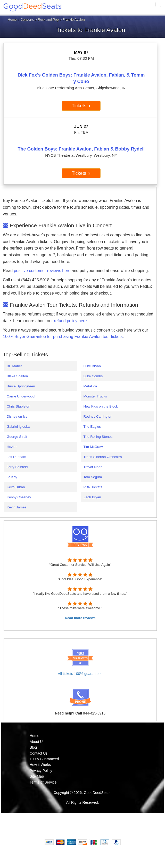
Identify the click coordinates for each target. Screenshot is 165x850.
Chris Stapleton (18, 406)
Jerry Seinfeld (17, 467)
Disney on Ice (17, 416)
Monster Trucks (95, 396)
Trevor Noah (93, 467)
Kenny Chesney (19, 497)
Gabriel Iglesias (18, 426)
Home (12, 19)
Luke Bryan (92, 366)
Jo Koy (12, 477)
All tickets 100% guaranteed (80, 674)
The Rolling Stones (98, 437)
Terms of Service (43, 782)
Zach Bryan (92, 497)
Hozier (12, 447)
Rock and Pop (48, 19)
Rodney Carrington (98, 416)
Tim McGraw (93, 447)
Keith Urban (16, 487)
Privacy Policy (41, 771)
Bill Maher (14, 366)
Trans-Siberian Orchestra (103, 457)
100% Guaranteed (44, 759)
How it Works (40, 765)
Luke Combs (93, 376)
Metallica (90, 386)
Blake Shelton (17, 376)
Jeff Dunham (16, 457)
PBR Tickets (93, 487)
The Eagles (92, 426)
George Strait (17, 437)
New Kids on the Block (101, 406)
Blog (33, 747)
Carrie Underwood (21, 396)
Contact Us (38, 753)
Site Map (37, 776)
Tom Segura (93, 477)
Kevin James (16, 507)
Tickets (81, 105)
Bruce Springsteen (21, 386)
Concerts (27, 19)
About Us (37, 742)
